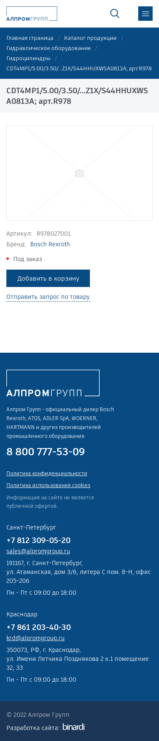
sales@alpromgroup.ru (38, 551)
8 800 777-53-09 (45, 452)
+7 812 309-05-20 (38, 540)
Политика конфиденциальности (46, 473)
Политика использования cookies (48, 485)
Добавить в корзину (48, 278)
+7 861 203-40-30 (38, 627)
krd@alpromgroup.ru (35, 638)
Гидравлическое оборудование (48, 48)
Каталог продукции (90, 38)
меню (145, 13)
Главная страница (29, 38)
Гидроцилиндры (28, 58)
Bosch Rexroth (50, 244)
